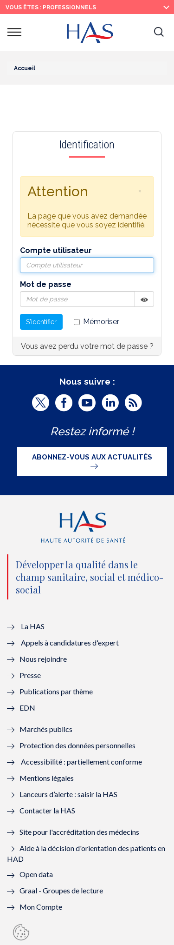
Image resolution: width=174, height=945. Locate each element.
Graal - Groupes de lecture (61, 890)
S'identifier (41, 322)
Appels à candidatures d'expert (69, 642)
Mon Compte (40, 906)
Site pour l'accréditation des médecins (79, 831)
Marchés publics (46, 729)
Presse (30, 675)
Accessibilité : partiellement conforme (81, 761)
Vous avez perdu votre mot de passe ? (87, 346)
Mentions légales (46, 777)
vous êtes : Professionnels (51, 7)
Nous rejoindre (43, 658)
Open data (36, 874)
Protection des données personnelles (77, 745)
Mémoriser (96, 321)
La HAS (32, 626)
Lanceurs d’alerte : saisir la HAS (68, 794)
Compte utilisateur (56, 250)
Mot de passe (45, 284)
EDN (27, 707)
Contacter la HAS (47, 810)
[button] (159, 32)
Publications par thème (56, 691)
